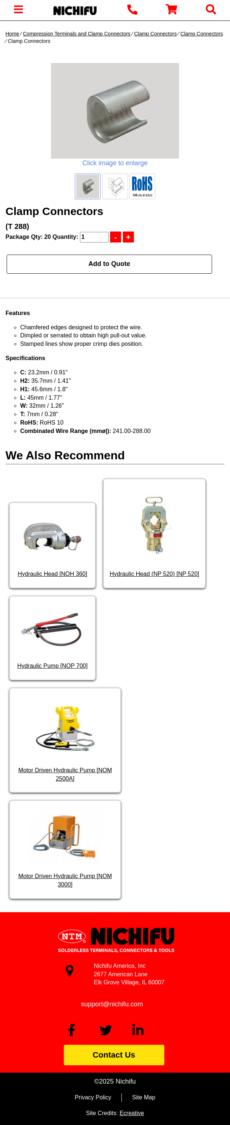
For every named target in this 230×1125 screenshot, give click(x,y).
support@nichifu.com (112, 1004)
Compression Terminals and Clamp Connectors (76, 34)
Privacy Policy (93, 1097)
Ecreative (132, 1113)
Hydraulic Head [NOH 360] (52, 574)
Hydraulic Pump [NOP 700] (52, 666)
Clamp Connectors (155, 34)
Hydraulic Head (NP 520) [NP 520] (154, 574)
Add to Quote (109, 263)
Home (12, 34)
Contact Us (113, 1054)
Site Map (143, 1097)
